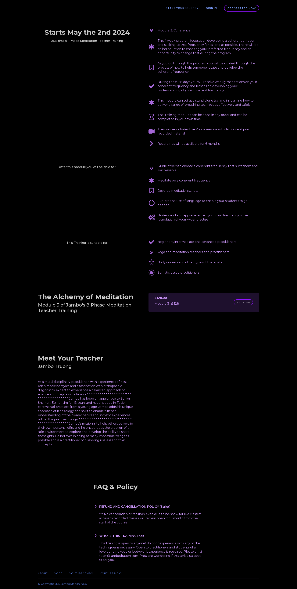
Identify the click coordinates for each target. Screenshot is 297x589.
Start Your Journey (183, 8)
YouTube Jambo (81, 573)
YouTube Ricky (111, 573)
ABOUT (43, 573)
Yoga (58, 573)
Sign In (212, 8)
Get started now (241, 8)
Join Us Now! (241, 302)
